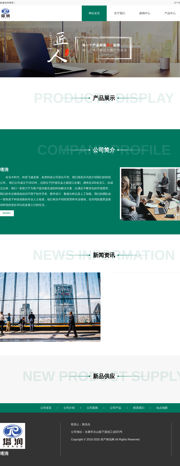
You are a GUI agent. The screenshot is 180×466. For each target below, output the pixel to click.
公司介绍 (69, 407)
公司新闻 (92, 407)
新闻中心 (144, 13)
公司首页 (45, 407)
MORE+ (7, 213)
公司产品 (115, 407)
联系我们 (138, 407)
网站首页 (94, 13)
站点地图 (162, 407)
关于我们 (119, 13)
